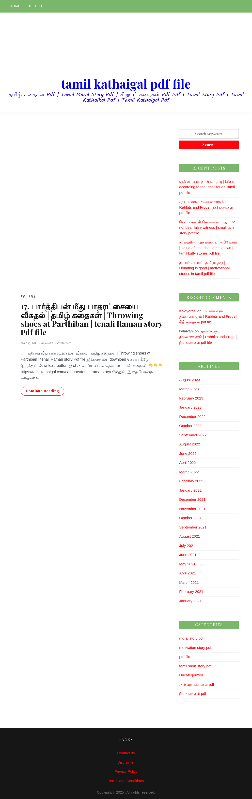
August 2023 (189, 380)
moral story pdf (191, 638)
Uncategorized (191, 675)
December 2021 (192, 499)
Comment (64, 343)
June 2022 (187, 453)
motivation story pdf (195, 647)
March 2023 (189, 389)
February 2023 (191, 398)
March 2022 (189, 472)
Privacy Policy (125, 771)
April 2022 (187, 462)
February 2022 (191, 481)
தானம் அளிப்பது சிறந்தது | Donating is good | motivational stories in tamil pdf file (204, 268)
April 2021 (187, 573)
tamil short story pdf (195, 666)
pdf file (35, 6)
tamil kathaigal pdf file (126, 83)
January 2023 (190, 407)
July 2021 (187, 545)
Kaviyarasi (187, 311)
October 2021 (190, 518)
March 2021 (189, 582)
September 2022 (192, 435)
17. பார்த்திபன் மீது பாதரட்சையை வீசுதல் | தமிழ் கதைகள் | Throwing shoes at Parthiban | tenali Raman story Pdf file (92, 319)
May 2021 (187, 564)
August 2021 (189, 536)
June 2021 (187, 555)
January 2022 (190, 490)
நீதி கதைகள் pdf (192, 693)
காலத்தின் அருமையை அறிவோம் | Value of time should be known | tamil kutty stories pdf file (208, 247)
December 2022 (192, 416)
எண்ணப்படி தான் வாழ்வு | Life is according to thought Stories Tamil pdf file (207, 187)
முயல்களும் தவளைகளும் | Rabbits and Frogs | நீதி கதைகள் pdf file (206, 207)
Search (209, 144)
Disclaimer (126, 762)
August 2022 (189, 444)
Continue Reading (42, 391)
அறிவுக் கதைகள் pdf (196, 684)
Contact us (126, 753)
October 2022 (190, 426)
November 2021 (192, 509)
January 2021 (190, 601)
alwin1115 (47, 343)
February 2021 (191, 591)
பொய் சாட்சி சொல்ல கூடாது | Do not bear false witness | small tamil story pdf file (207, 227)
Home (15, 6)
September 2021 (192, 527)
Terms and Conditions (126, 781)
